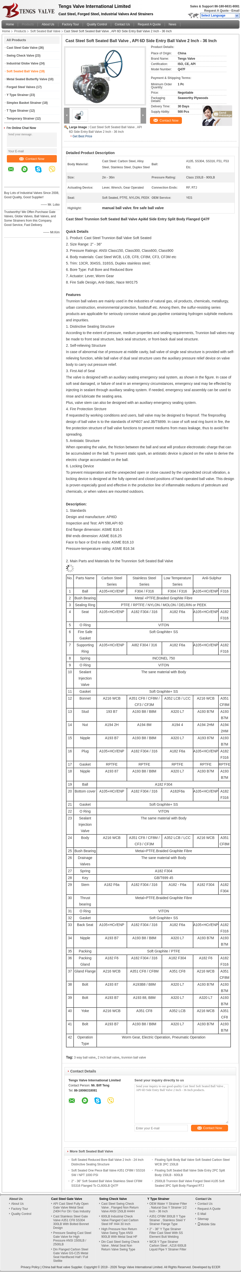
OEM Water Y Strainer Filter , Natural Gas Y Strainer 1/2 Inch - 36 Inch (168, 1207)
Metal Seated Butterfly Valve (27, 79)
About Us (48, 24)
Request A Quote (216, 10)
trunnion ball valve (134, 1057)
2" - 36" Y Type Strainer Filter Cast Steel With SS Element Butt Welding (166, 1232)
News (172, 24)
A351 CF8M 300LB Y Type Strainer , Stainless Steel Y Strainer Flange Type (167, 1220)
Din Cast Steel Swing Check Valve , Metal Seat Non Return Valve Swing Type (120, 1245)
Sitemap (203, 1219)
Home (10, 24)
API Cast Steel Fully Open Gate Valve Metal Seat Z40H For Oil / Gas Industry (72, 1207)
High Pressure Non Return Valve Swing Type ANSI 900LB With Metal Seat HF (119, 1232)
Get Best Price (82, 136)
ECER (216, 1267)
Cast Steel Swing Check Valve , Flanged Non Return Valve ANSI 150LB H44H (120, 1207)
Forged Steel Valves (21, 87)
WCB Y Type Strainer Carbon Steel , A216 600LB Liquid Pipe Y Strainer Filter (167, 1245)
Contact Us (122, 24)
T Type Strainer (17, 110)
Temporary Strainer (21, 118)
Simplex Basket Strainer (24, 103)
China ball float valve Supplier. (63, 1267)
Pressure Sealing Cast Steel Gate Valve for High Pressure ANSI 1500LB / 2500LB (72, 1238)
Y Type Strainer (18, 95)
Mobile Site (206, 1224)
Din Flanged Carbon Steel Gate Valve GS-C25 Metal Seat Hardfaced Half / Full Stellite (70, 1255)
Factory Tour (70, 24)
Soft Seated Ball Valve (45, 31)
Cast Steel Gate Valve (22, 47)
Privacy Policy (30, 1267)
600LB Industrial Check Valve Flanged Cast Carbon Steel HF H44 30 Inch (120, 1220)
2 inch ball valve (108, 1057)
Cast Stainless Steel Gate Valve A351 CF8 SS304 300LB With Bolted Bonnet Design (71, 1222)
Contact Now (31, 159)
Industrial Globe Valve (22, 63)
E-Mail (201, 1214)
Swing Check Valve (20, 55)
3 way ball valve (85, 1057)
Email (235, 10)
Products (28, 24)
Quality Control (97, 24)
